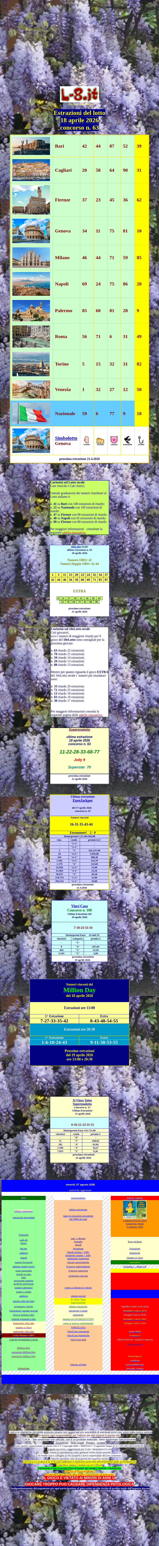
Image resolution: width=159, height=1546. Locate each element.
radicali (24, 1239)
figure (24, 1243)
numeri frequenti (23, 1262)
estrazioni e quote (78, 1310)
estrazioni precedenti (24, 1217)
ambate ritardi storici (24, 1266)
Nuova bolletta (21, 1314)
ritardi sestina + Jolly (78, 1252)
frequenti (23, 1234)
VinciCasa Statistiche (78, 1335)
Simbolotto (66, 438)
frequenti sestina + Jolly (78, 1255)
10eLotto (76, 546)
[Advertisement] (37, 39)
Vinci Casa (79, 906)
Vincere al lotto (78, 1364)
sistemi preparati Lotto (24, 1319)
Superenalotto (82, 1104)
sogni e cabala (23, 1291)
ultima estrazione (78, 1209)
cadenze (23, 1252)
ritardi (78, 1244)
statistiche (78, 1314)
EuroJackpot (83, 800)
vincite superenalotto (78, 1262)
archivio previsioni (23, 1283)
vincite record (78, 1295)
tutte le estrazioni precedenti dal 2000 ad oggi (78, 1217)
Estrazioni (135, 1248)
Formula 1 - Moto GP (134, 1266)
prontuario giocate (78, 1275)
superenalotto (78, 1197)
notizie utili (23, 1301)
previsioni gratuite (23, 1280)
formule (78, 1241)
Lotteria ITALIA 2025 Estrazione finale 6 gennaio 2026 (135, 1223)
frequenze (78, 1248)
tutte (23, 1277)
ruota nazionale (24, 1270)
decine (23, 1248)
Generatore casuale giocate (23, 1310)
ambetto (23, 1295)
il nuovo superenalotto (78, 1266)
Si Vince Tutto (82, 1100)
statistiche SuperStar (78, 1258)
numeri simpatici (24, 1287)
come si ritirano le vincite (78, 1287)
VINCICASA (78, 1327)
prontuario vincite (23, 1306)
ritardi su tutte (23, 1274)
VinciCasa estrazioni (78, 1331)
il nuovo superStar (78, 1270)
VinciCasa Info (78, 1339)
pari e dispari (78, 1238)
